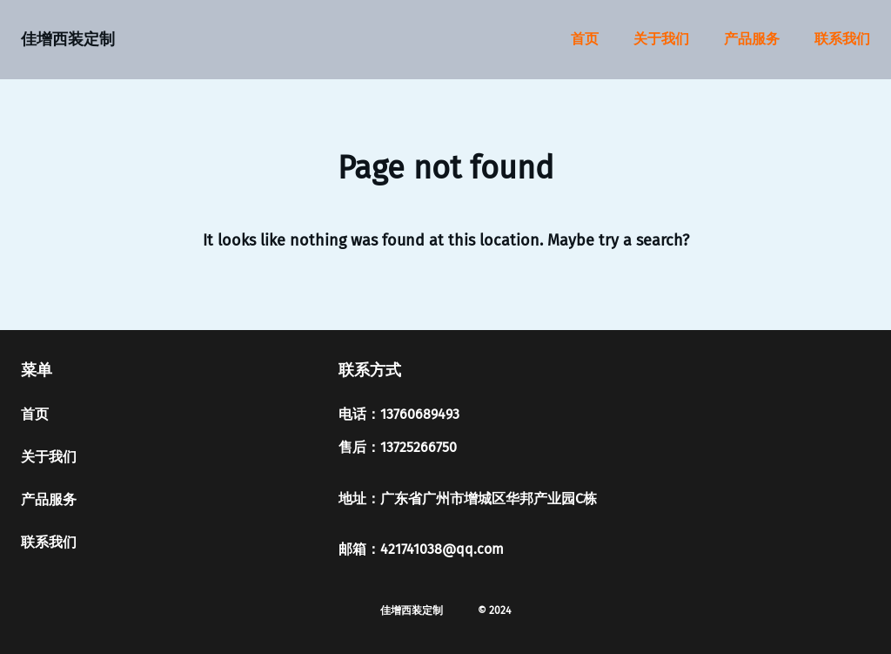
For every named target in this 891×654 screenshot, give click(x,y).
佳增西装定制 (68, 39)
